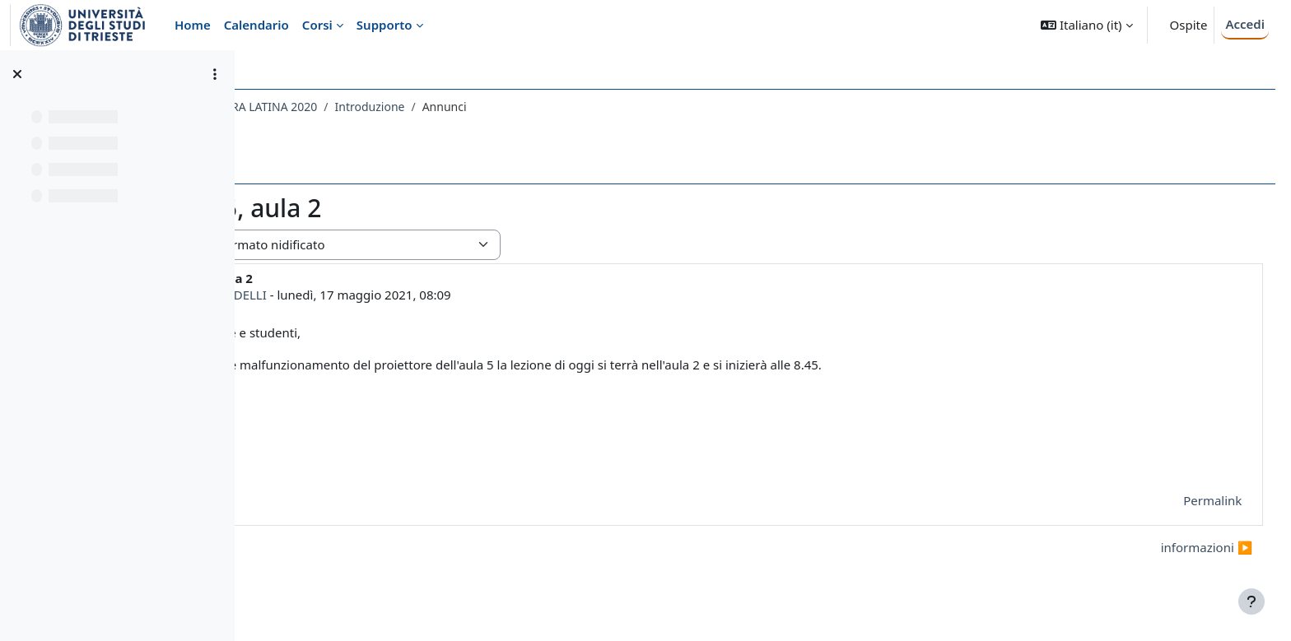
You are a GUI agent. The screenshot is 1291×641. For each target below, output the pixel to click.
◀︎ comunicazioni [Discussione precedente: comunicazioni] (328, 547)
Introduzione (563, 106)
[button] (1086, 25)
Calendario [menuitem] (256, 24)
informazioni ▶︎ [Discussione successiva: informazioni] (1176, 547)
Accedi (1245, 24)
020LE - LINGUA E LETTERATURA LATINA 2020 (388, 106)
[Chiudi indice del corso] (17, 74)
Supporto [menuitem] (384, 24)
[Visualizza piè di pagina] (1251, 601)
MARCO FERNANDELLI (395, 294)
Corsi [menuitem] (317, 24)
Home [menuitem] (193, 24)
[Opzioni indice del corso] (215, 74)
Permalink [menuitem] (1182, 500)
